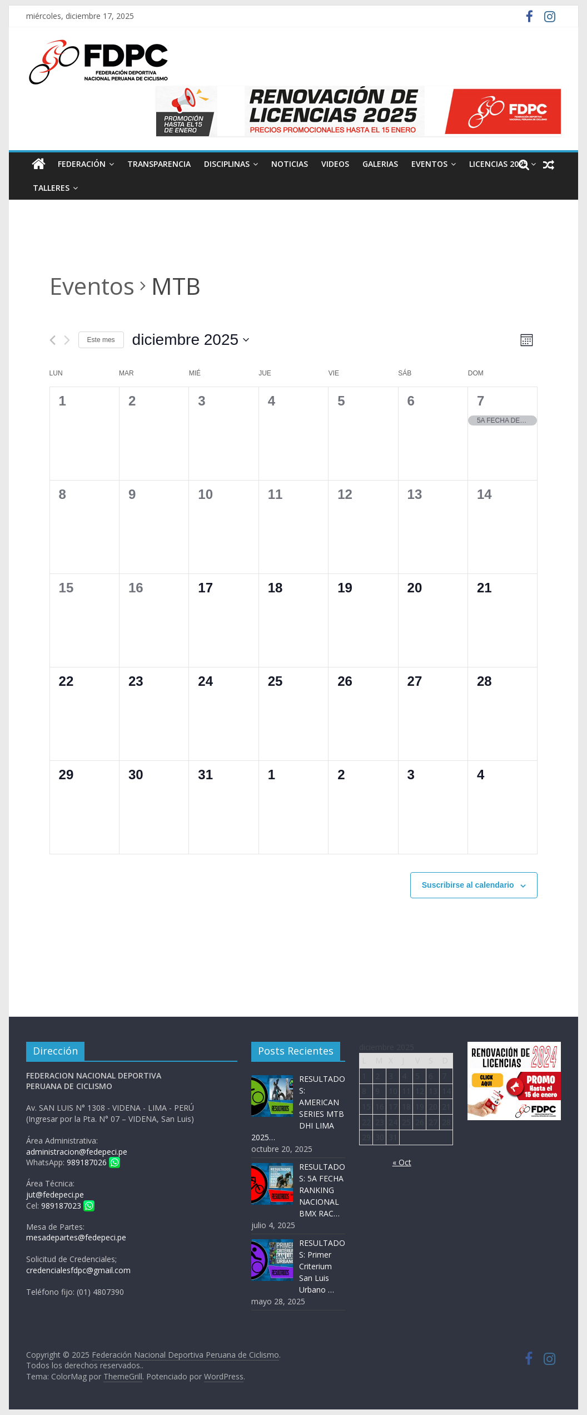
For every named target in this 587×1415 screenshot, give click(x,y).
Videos (335, 164)
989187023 (67, 1205)
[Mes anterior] (52, 340)
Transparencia (159, 164)
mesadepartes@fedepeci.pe (76, 1237)
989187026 (93, 1162)
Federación (82, 164)
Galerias (380, 164)
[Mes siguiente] (67, 340)
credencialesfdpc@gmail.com (78, 1270)
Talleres (51, 187)
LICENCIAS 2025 (498, 164)
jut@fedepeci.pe (55, 1194)
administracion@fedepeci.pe (76, 1151)
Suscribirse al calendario (468, 884)
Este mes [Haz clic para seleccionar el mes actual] (101, 340)
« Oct (401, 1162)
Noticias (289, 164)
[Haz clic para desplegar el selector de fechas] (190, 340)
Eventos (429, 164)
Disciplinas (227, 164)
